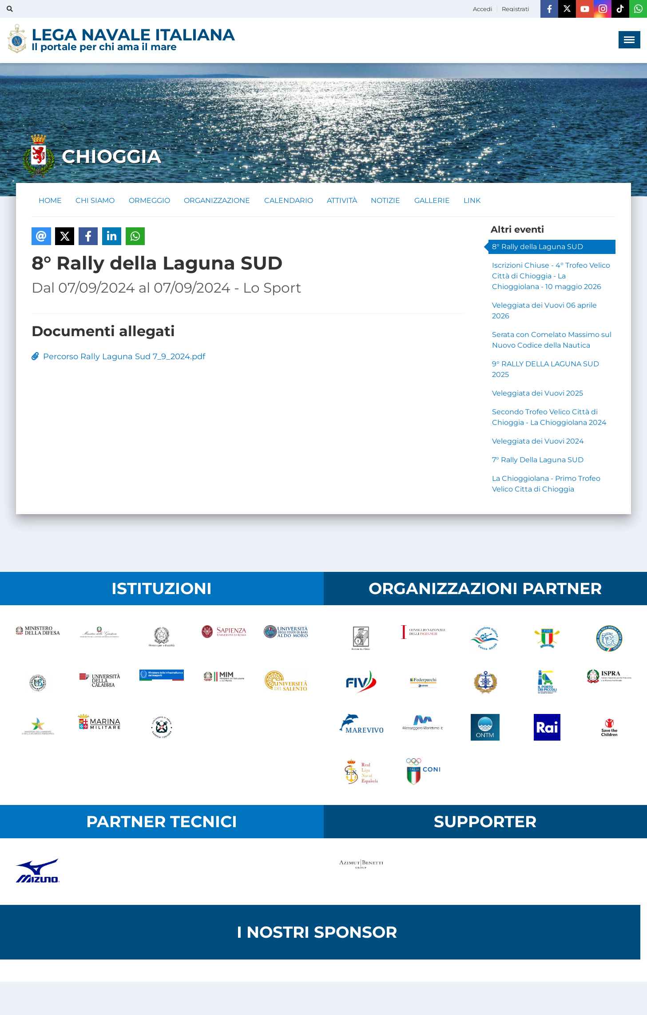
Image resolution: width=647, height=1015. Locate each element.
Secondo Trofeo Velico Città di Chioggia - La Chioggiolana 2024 (549, 417)
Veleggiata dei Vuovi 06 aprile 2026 (544, 310)
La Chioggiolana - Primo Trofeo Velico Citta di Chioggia (546, 483)
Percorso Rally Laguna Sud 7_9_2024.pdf (118, 357)
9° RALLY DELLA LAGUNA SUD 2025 (545, 369)
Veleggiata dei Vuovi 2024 (538, 441)
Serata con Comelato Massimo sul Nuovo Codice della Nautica (551, 339)
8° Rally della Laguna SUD (537, 246)
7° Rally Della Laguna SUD (537, 460)
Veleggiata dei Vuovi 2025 (537, 393)
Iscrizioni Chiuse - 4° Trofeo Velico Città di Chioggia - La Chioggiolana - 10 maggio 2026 (551, 276)
